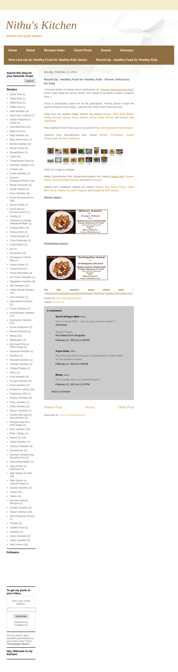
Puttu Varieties (18, 402)
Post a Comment (61, 391)
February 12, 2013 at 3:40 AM (72, 363)
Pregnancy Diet (18, 393)
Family (13, 216)
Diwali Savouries (19, 184)
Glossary (126, 50)
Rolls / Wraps (17, 433)
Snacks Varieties (19, 487)
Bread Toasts (17, 148)
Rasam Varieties (19, 410)
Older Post (126, 407)
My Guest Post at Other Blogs (19, 346)
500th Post (16, 106)
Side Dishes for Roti (21, 473)
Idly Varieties (17, 285)
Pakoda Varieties (19, 364)
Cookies (14, 169)
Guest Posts (83, 50)
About (30, 50)
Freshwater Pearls (18, 644)
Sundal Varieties (19, 507)
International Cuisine (21, 301)
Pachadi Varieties (19, 359)
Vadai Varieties (18, 540)
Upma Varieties (18, 536)
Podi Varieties (17, 376)
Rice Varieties (17, 429)
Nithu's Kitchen (41, 25)
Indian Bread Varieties (22, 289)
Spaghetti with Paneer (106, 190)
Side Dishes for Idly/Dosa (18, 468)
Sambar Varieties (19, 446)
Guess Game (17, 264)
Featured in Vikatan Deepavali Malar (20, 222)
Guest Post (16, 268)
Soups (13, 492)
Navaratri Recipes (19, 351)
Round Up (58, 302)
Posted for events (19, 389)
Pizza (13, 372)
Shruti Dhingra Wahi (67, 316)
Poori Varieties (18, 385)
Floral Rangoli (17, 236)
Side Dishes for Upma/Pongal (18, 482)
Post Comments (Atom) (72, 415)
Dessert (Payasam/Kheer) (19, 179)
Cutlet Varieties (18, 173)
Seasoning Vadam (20, 461)
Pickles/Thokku (18, 368)
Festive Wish (17, 232)
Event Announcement (21, 197)
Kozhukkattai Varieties (22, 312)
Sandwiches (16, 450)
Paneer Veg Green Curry (110, 187)
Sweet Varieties (18, 511)
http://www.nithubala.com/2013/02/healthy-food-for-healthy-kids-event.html (89, 293)
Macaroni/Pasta (18, 331)
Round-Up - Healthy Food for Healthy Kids (127, 59)
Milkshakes (16, 339)
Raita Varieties (18, 406)
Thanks (14, 523)
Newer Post (53, 407)
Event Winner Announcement (18, 210)
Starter (13, 496)
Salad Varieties (18, 441)
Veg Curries (16, 544)
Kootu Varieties (18, 308)
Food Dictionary (18, 240)
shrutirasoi (61, 324)
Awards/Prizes (18, 126)
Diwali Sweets (17, 189)
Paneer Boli (117, 176)
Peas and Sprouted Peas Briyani (114, 127)
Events (106, 50)
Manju (59, 374)
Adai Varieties (17, 111)
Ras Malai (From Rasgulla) (70, 335)
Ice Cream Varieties (20, 277)
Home (12, 50)
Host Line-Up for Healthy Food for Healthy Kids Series (47, 59)
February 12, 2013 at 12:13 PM (73, 384)
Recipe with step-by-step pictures (21, 416)
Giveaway (15, 253)
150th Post (16, 94)
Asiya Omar (62, 351)
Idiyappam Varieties (20, 281)
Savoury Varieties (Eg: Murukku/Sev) (22, 456)
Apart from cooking (20, 115)
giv (11, 248)
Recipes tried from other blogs (20, 424)
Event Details (17, 204)
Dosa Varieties (18, 193)
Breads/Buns (17, 152)
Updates (14, 531)
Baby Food (16, 131)
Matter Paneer (93, 179)
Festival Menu (17, 227)
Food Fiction (17, 244)
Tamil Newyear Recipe (22, 516)
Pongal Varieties (19, 380)
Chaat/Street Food (20, 160)
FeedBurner (21, 625)
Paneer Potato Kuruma (65, 179)
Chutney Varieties (19, 165)
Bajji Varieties (17, 135)
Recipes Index (54, 50)
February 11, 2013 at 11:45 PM (73, 340)
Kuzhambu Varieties (21, 320)
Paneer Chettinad (69, 138)
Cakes (13, 156)
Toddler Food (17, 527)
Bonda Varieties (18, 143)
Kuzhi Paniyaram (19, 327)
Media (13, 335)
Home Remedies (19, 272)
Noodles (14, 355)
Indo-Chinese (17, 297)
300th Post (16, 98)
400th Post (16, 102)
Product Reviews (19, 397)
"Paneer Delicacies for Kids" (117, 89)
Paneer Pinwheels (111, 134)
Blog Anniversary (19, 139)
